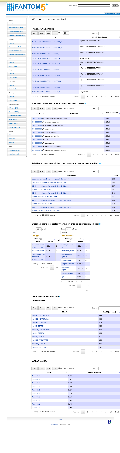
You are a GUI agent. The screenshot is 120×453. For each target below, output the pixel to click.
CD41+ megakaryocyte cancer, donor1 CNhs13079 (51, 207)
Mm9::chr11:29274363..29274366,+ (46, 87)
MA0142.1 (36, 376)
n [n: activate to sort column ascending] (58, 240)
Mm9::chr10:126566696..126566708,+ (47, 48)
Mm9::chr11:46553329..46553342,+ (46, 92)
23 (111, 96)
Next (57, 267)
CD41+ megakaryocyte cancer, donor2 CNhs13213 (51, 200)
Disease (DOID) (14, 112)
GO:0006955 (37, 122)
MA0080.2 (36, 379)
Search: (47, 232)
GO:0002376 (37, 125)
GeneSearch (73, 5)
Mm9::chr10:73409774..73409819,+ (46, 63)
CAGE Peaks (13, 66)
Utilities (11, 142)
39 (111, 215)
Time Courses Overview (17, 35)
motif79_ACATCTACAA (40, 319)
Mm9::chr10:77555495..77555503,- (45, 69)
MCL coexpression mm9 (112, 13)
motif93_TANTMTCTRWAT (41, 329)
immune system (68, 251)
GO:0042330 (37, 139)
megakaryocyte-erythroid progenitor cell (38, 256)
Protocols (12, 138)
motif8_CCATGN (38, 326)
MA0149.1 (36, 404)
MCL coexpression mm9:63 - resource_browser (26, 6)
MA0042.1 (36, 383)
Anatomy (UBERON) (15, 115)
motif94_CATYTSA (39, 347)
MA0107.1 (36, 400)
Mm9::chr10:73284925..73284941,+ (46, 58)
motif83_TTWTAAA (39, 322)
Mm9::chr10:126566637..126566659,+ (47, 42)
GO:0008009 (37, 136)
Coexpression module (16, 31)
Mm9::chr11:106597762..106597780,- (46, 81)
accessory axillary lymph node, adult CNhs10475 (50, 179)
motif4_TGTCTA (38, 333)
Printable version (14, 150)
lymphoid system (68, 264)
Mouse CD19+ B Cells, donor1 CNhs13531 (48, 211)
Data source (13, 135)
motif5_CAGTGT (38, 336)
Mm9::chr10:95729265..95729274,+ (46, 75)
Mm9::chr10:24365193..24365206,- (45, 54)
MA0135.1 (36, 386)
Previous (76, 96)
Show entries (66, 33)
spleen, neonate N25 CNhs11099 (44, 197)
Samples (11, 24)
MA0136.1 (36, 393)
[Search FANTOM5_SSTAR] (94, 5)
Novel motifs (13, 119)
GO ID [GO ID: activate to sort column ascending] (37, 114)
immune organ (67, 273)
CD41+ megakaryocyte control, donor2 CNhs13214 (51, 186)
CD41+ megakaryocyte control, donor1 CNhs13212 (51, 182)
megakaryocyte (38, 251)
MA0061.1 (36, 407)
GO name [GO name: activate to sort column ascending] (74, 114)
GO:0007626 (37, 147)
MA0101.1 (36, 397)
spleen (64, 277)
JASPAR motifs (13, 123)
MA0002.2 (36, 390)
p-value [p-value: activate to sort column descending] (50, 240)
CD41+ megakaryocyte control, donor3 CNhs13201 (51, 193)
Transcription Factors (16, 27)
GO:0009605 (37, 118)
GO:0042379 (37, 150)
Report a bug (54, 424)
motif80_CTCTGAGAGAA (41, 315)
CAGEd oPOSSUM (14, 127)
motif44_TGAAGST (39, 344)
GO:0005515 (37, 132)
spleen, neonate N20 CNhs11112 (44, 203)
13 (111, 412)
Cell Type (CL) (13, 108)
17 (111, 351)
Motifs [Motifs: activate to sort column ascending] (57, 312)
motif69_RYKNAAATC (40, 340)
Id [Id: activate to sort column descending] (55, 37)
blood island (66, 260)
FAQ (60, 419)
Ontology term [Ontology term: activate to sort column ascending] (38, 240)
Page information (14, 154)
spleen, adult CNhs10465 (41, 189)
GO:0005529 (37, 129)
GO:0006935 (37, 143)
